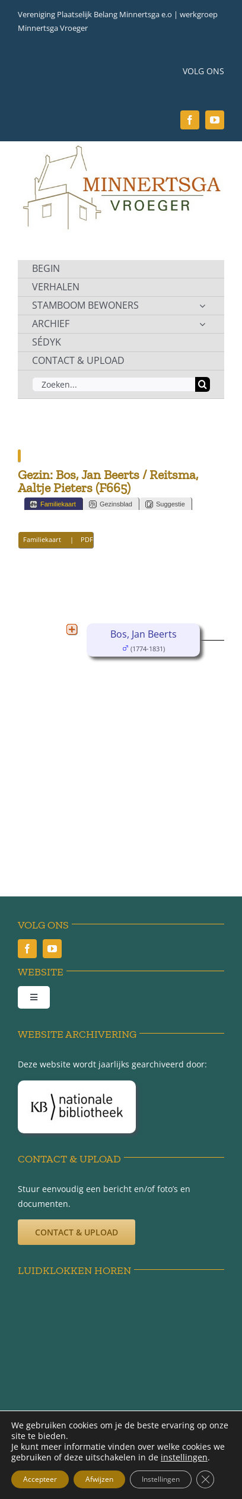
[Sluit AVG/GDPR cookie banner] (205, 1479)
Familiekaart (53, 504)
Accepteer (40, 1479)
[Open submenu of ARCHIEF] (202, 324)
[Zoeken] (202, 384)
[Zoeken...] (113, 384)
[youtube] (214, 119)
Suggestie (165, 504)
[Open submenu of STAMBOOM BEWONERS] (202, 306)
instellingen (184, 1457)
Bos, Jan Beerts (143, 634)
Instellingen (161, 1479)
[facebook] (189, 119)
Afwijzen (99, 1479)
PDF (87, 539)
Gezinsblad (110, 504)
